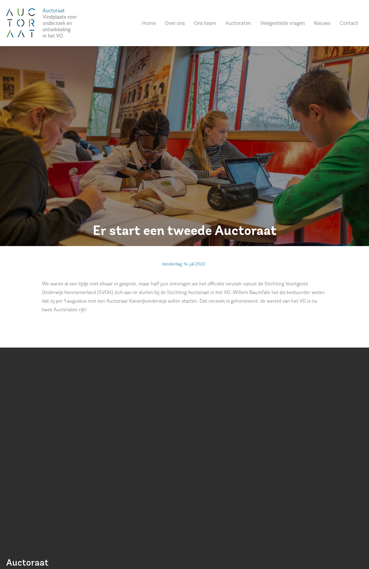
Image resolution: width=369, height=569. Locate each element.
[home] (41, 23)
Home (149, 23)
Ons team (205, 23)
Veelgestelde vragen (282, 23)
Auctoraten (238, 23)
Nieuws (322, 23)
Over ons (175, 23)
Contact (349, 23)
